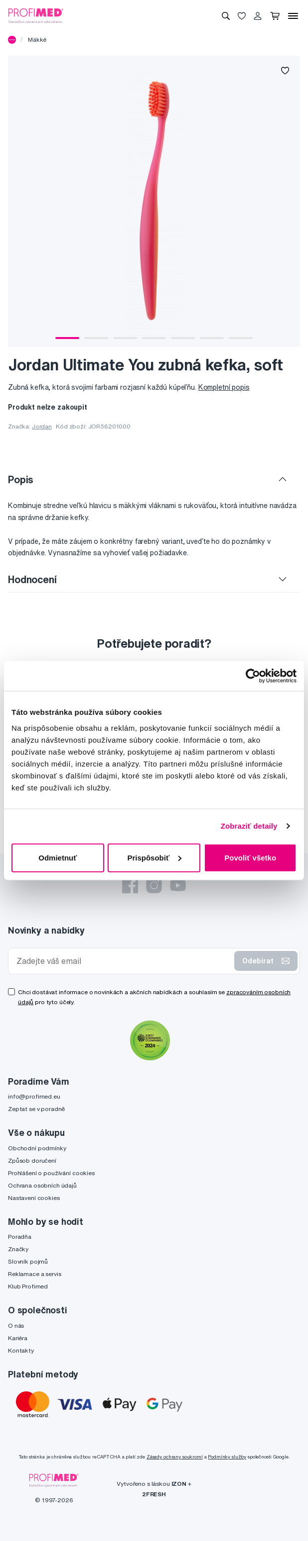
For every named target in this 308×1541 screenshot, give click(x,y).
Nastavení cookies (34, 1198)
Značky (18, 1249)
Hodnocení (32, 579)
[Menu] (293, 16)
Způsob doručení (32, 1160)
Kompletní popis (224, 387)
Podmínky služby (227, 1457)
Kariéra (17, 1338)
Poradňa (19, 1236)
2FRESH (154, 1494)
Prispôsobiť (154, 857)
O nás (16, 1325)
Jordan (42, 426)
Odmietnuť (57, 857)
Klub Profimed (28, 1286)
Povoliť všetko (250, 857)
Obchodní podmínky (37, 1148)
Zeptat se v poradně (36, 1109)
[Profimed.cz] (36, 15)
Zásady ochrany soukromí (175, 1457)
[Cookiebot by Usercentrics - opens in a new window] (253, 676)
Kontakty (21, 1350)
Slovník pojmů (28, 1261)
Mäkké (37, 39)
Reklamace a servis (34, 1274)
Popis (20, 479)
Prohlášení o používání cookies (51, 1173)
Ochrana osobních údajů (42, 1185)
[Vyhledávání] (226, 16)
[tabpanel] (154, 201)
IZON (178, 1483)
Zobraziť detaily (249, 826)
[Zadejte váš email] (123, 961)
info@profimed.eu (34, 1096)
